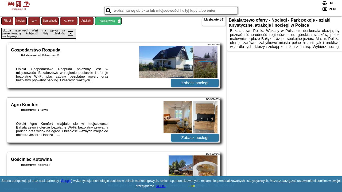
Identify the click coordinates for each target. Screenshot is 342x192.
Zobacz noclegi (194, 83)
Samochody (50, 20)
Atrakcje (68, 20)
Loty (34, 20)
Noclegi (20, 20)
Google (66, 181)
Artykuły (86, 20)
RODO (160, 186)
